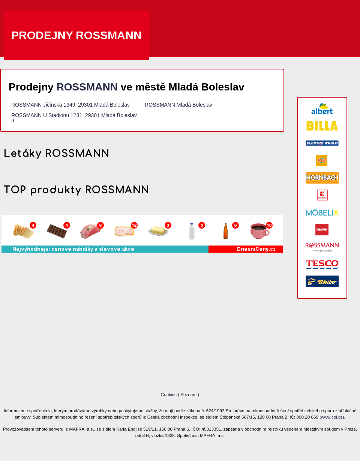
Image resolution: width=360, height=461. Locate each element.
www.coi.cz (332, 416)
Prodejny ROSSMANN (76, 35)
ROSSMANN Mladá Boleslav (178, 105)
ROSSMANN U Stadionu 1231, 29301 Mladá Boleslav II (74, 118)
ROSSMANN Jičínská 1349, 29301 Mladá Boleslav (70, 105)
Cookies (169, 394)
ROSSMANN (87, 87)
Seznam (188, 394)
